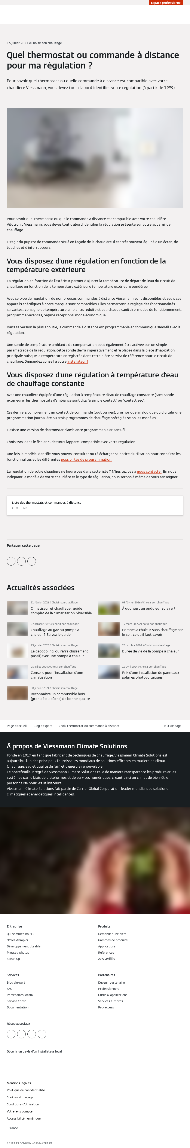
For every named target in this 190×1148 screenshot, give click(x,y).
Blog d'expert (43, 726)
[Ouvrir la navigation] (184, 14)
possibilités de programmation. (86, 459)
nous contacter (149, 471)
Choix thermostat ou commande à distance (89, 726)
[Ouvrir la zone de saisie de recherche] (178, 14)
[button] (173, 726)
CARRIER (47, 1143)
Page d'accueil (17, 726)
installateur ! (77, 361)
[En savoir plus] (49, 608)
